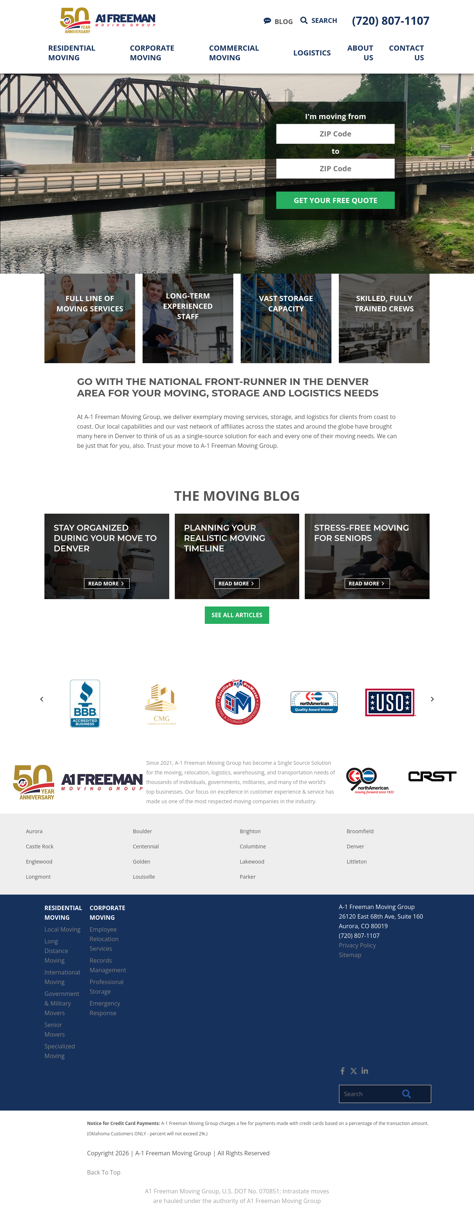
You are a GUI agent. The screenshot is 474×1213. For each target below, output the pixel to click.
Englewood (39, 861)
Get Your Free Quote (335, 200)
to (336, 152)
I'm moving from (335, 117)
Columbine (253, 846)
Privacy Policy (357, 945)
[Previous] (41, 700)
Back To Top (103, 1172)
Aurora (34, 831)
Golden (141, 861)
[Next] (432, 700)
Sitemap (350, 955)
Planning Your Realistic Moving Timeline (225, 538)
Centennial (146, 846)
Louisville (144, 876)
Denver (355, 846)
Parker (248, 876)
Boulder (142, 831)
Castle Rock (39, 846)
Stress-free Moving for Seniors (361, 533)
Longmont (38, 876)
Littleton (357, 861)
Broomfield (360, 831)
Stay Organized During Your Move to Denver (105, 538)
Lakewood (252, 861)
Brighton (250, 831)
